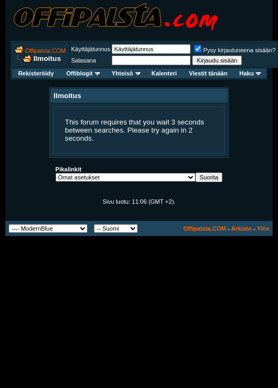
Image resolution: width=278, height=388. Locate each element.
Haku (250, 73)
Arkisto (241, 228)
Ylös (263, 228)
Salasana (83, 60)
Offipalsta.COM (45, 50)
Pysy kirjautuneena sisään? (234, 50)
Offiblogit (83, 73)
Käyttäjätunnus (91, 49)
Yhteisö (126, 73)
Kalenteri (164, 73)
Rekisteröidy (36, 73)
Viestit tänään (208, 73)
